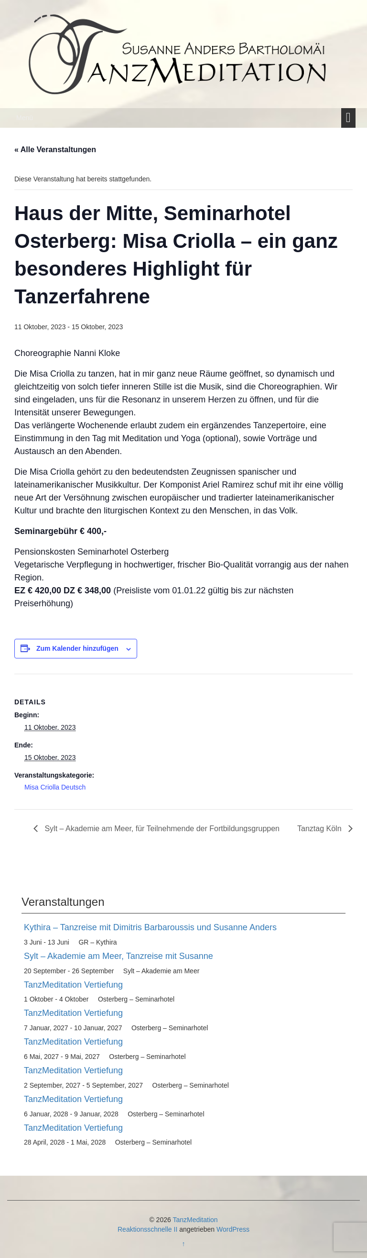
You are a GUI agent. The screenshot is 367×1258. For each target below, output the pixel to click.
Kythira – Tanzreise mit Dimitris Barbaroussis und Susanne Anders (150, 927)
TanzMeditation (195, 1220)
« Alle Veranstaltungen (55, 149)
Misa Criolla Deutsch (55, 787)
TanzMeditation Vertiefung (73, 985)
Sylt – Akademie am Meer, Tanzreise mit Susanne (118, 956)
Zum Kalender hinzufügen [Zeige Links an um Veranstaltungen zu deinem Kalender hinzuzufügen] (77, 648)
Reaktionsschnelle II (147, 1229)
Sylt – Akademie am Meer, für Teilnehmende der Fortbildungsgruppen (161, 828)
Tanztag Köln (320, 828)
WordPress (232, 1229)
